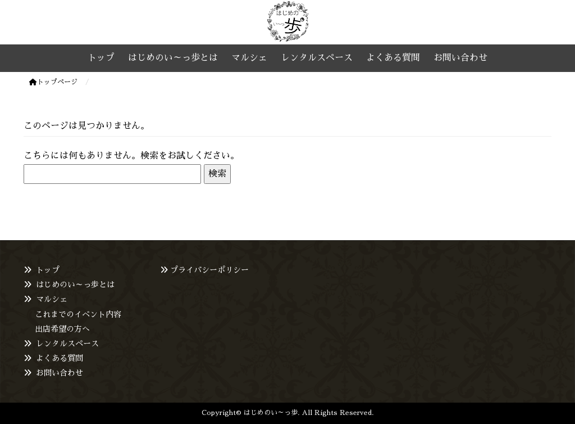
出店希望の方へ (62, 329)
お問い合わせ (59, 373)
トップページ (53, 82)
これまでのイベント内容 (78, 314)
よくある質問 (59, 358)
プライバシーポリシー (209, 270)
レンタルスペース (67, 344)
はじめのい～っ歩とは (75, 284)
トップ (48, 270)
